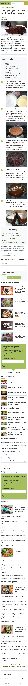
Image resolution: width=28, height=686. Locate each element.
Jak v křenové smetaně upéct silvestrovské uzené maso (20, 313)
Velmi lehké (4, 17)
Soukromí (18, 666)
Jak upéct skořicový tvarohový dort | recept (13, 242)
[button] (14, 28)
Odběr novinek (7, 674)
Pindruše (3, 572)
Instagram (17, 372)
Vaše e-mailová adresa (8, 358)
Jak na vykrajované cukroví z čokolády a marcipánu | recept (20, 325)
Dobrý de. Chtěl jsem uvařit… (8, 458)
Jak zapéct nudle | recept (15, 387)
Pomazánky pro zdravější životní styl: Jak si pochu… (20, 629)
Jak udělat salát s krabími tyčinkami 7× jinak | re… (14, 646)
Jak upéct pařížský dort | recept (10, 233)
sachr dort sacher (13, 248)
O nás (16, 664)
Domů (2, 7)
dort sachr (19, 246)
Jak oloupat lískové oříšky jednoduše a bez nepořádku (20, 336)
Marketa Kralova (9, 259)
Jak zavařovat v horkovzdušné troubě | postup (13, 578)
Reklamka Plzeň (19, 684)
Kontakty (11, 664)
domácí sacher (13, 255)
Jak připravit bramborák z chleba (17, 392)
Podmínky (12, 666)
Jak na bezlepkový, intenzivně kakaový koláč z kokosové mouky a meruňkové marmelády (20, 289)
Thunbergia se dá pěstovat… (8, 442)
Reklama (21, 664)
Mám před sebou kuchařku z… (9, 461)
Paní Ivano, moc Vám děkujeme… (9, 464)
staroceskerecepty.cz (9, 582)
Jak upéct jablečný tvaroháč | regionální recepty (13, 601)
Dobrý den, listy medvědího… (8, 451)
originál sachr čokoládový (12, 250)
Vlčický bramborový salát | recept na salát (12, 565)
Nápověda (5, 666)
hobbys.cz (4, 502)
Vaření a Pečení (10, 7)
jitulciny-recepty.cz (8, 545)
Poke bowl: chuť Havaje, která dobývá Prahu (21, 553)
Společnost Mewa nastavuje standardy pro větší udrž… (20, 509)
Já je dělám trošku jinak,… (7, 469)
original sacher (12, 246)
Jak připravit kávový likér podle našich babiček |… (14, 614)
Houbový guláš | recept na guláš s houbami (12, 575)
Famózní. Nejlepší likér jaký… (8, 455)
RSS (21, 678)
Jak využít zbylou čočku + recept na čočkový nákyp (20, 301)
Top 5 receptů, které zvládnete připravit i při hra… (20, 589)
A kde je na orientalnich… (7, 472)
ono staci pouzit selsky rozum (9, 445)
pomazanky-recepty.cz (9, 622)
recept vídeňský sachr (11, 254)
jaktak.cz (5, 664)
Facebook (10, 372)
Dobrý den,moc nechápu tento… (9, 448)
